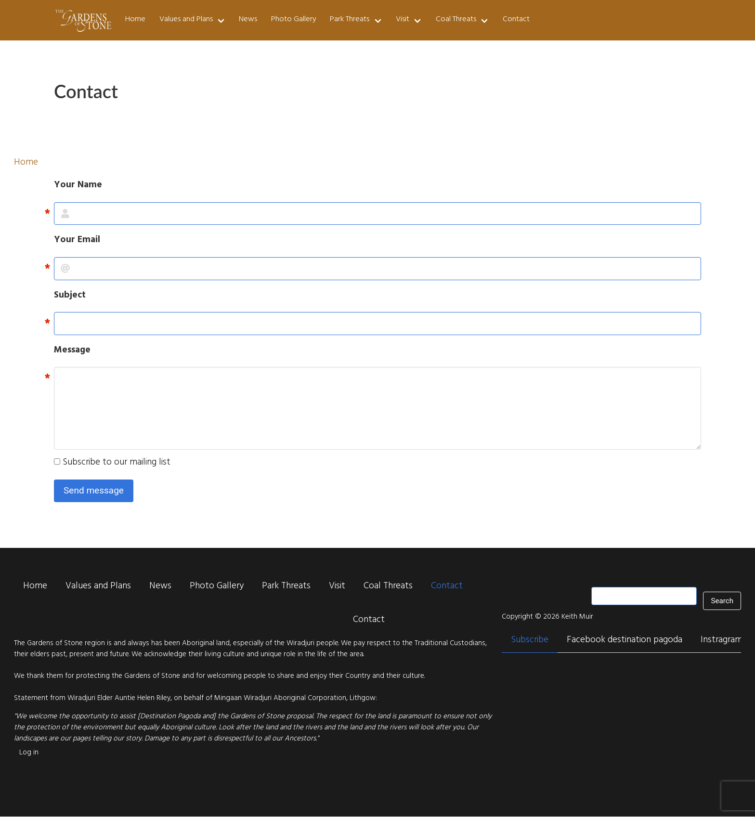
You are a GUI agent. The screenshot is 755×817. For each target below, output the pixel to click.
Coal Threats (456, 20)
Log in (29, 753)
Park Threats (349, 20)
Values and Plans (186, 20)
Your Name (78, 186)
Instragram (721, 640)
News (248, 20)
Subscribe (529, 640)
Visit (402, 20)
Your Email (77, 241)
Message (72, 351)
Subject (70, 296)
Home (135, 20)
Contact (516, 20)
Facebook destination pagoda (624, 640)
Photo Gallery (293, 20)
